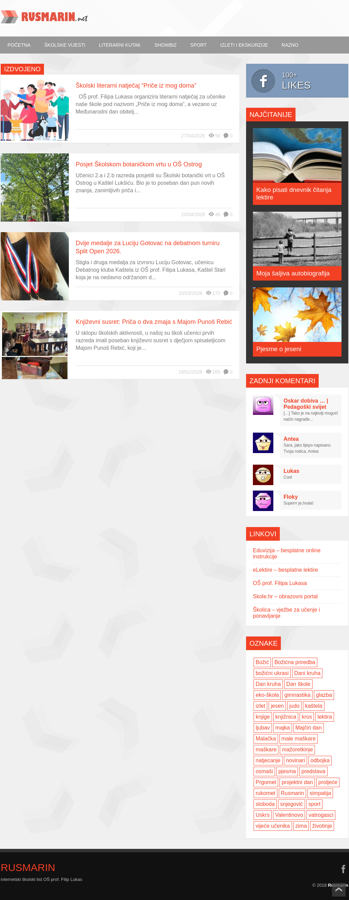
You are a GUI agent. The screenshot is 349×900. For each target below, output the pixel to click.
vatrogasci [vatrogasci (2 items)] (320, 815)
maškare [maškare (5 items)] (266, 749)
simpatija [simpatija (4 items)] (320, 793)
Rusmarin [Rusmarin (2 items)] (292, 793)
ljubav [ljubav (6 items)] (263, 728)
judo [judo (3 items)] (294, 706)
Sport (198, 45)
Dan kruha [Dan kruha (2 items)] (268, 684)
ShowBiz (165, 45)
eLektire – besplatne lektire (285, 570)
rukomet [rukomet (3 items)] (265, 793)
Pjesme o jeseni (278, 348)
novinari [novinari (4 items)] (295, 760)
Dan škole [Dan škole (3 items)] (298, 684)
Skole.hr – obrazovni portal (285, 596)
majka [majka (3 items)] (282, 728)
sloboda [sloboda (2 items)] (265, 804)
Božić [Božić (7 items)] (262, 662)
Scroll (339, 890)
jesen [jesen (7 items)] (277, 706)
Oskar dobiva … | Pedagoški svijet (306, 404)
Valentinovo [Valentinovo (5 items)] (289, 815)
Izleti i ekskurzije (244, 45)
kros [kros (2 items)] (307, 717)
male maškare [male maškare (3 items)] (299, 738)
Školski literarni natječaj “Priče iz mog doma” (136, 85)
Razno (290, 45)
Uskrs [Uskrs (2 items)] (263, 815)
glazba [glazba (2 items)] (324, 695)
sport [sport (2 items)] (314, 804)
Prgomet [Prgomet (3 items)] (266, 782)
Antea (291, 439)
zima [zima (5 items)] (301, 826)
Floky (291, 497)
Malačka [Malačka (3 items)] (266, 738)
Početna (19, 45)
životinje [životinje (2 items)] (322, 826)
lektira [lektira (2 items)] (324, 717)
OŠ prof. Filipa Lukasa (280, 583)
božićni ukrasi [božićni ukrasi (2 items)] (272, 673)
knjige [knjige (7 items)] (263, 717)
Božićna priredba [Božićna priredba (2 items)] (294, 662)
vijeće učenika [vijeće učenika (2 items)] (273, 826)
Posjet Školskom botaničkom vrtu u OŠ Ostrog (139, 164)
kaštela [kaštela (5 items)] (313, 706)
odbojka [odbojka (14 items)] (320, 760)
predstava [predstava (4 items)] (313, 771)
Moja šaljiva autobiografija (293, 273)
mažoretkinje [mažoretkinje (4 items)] (297, 749)
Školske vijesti (65, 45)
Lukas (291, 471)
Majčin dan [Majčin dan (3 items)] (308, 728)
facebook (343, 869)
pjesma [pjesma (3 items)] (287, 771)
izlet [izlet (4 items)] (260, 706)
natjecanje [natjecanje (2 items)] (268, 760)
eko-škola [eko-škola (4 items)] (267, 695)
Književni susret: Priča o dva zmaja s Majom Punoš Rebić (154, 321)
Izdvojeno (22, 69)
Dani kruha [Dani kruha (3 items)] (307, 673)
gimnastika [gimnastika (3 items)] (297, 695)
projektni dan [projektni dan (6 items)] (297, 782)
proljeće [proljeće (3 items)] (327, 782)
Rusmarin (28, 867)
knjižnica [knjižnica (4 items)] (285, 717)
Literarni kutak (120, 45)
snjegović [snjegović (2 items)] (291, 804)
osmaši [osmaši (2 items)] (264, 771)
